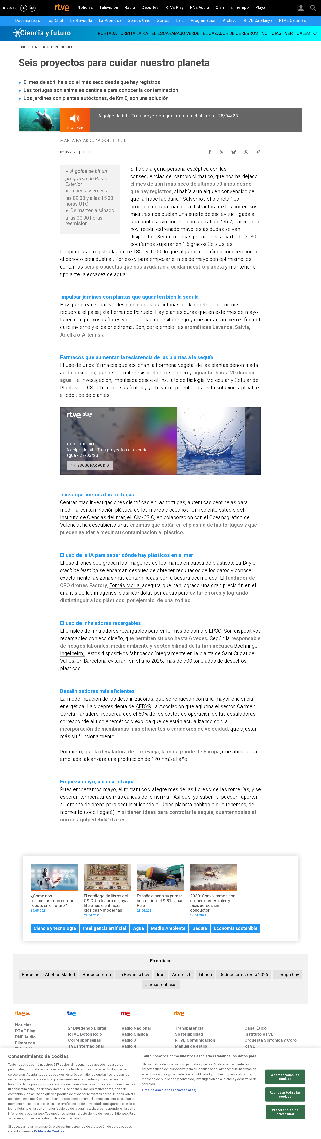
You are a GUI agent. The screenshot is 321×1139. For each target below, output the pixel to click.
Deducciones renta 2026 (243, 974)
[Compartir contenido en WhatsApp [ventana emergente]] (246, 151)
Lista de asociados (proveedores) (169, 1109)
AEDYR (143, 706)
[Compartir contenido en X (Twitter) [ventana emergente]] (222, 151)
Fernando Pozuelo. (133, 312)
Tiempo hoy (287, 974)
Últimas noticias (161, 984)
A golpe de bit (86, 171)
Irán (161, 974)
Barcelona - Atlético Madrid (48, 974)
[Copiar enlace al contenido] (258, 151)
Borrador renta (97, 974)
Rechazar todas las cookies (285, 1114)
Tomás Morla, (125, 585)
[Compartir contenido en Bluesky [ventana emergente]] (234, 151)
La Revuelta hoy (133, 974)
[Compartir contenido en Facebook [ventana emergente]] (210, 151)
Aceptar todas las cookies (285, 1096)
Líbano (205, 974)
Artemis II (181, 974)
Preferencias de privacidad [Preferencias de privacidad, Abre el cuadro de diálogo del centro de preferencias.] (285, 1131)
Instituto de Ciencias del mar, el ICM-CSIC (107, 517)
